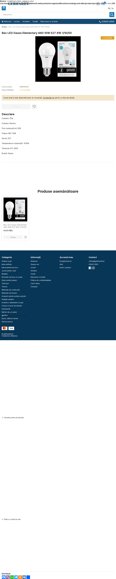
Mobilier (5, 274)
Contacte (34, 287)
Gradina (4, 315)
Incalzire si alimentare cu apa (12, 302)
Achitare (26, 21)
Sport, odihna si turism (10, 318)
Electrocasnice (7, 322)
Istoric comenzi (65, 267)
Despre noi (35, 264)
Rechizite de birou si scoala (12, 277)
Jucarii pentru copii (9, 271)
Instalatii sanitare (8, 299)
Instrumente (6, 309)
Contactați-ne (48, 98)
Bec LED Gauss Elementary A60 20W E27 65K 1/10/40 (15, 226)
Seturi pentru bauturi (9, 280)
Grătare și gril (7, 261)
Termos (4, 287)
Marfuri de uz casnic (9, 312)
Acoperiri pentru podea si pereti (14, 296)
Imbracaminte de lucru (10, 267)
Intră (61, 264)
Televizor (5, 283)
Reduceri (6, 21)
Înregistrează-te (66, 261)
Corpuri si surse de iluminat (12, 306)
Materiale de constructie (11, 290)
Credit (35, 21)
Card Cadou (35, 283)
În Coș (13, 237)
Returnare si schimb (49, 21)
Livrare (17, 21)
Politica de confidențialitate (41, 280)
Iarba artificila (7, 264)
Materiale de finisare (9, 293)
